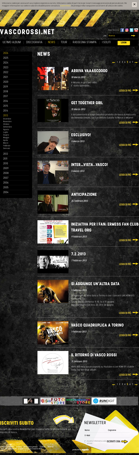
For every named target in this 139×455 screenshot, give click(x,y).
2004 (6, 192)
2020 (5, 82)
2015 (5, 106)
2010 (5, 163)
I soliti (106, 42)
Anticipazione (84, 195)
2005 (6, 187)
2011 (5, 159)
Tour (64, 42)
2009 (6, 168)
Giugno (6, 135)
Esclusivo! (81, 135)
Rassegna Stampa (85, 42)
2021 (5, 77)
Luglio (5, 132)
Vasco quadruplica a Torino (97, 325)
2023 (5, 67)
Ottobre (6, 124)
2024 (5, 63)
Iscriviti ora (113, 441)
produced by (81, 449)
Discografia (34, 42)
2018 (5, 91)
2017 (5, 96)
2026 (5, 53)
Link (105, 36)
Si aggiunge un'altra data (95, 284)
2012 (5, 154)
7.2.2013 (78, 254)
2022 (5, 72)
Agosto (6, 130)
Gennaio (6, 148)
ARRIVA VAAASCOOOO (89, 71)
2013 (5, 115)
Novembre (7, 122)
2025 (5, 58)
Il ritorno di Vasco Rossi (94, 355)
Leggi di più (125, 91)
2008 (6, 173)
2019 (5, 87)
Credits (19, 447)
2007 (5, 178)
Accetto (96, 442)
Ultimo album (12, 42)
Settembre (7, 127)
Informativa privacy (31, 447)
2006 (6, 183)
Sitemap (51, 447)
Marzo (5, 143)
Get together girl (87, 103)
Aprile (5, 140)
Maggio (6, 138)
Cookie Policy (65, 6)
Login (124, 43)
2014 (5, 111)
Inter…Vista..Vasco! (89, 165)
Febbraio (6, 146)
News (51, 42)
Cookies (42, 447)
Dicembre (7, 119)
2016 (5, 101)
